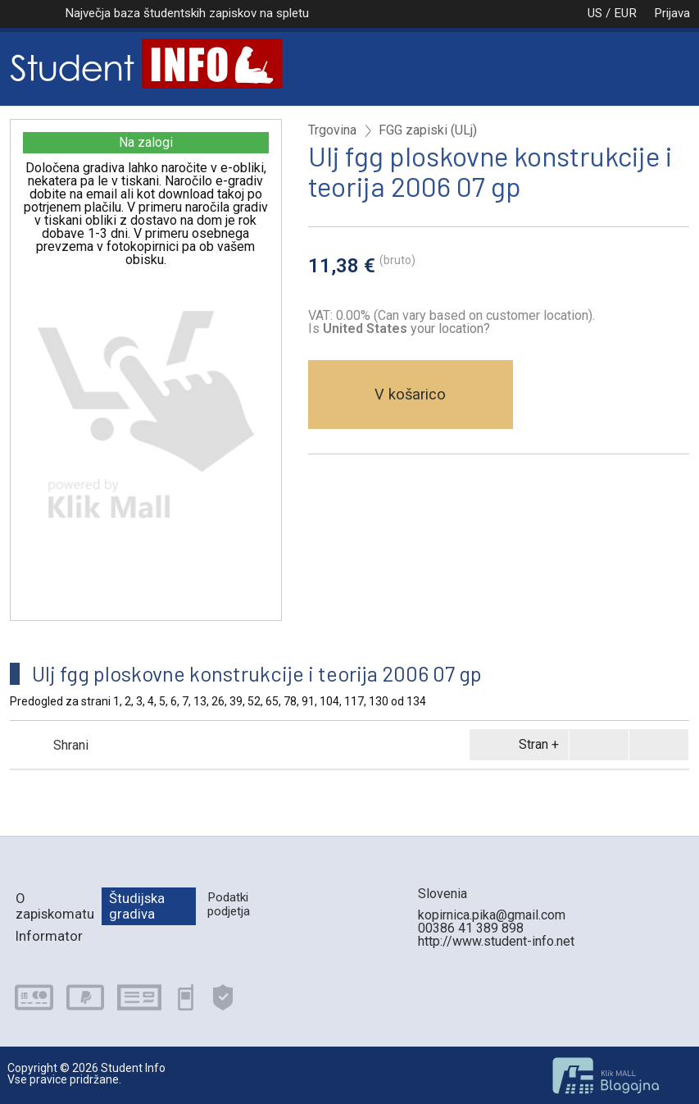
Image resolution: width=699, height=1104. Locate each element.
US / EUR (595, 13)
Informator (49, 936)
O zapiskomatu (55, 906)
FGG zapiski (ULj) (428, 130)
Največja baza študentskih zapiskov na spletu (187, 13)
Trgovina (332, 130)
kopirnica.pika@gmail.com (491, 915)
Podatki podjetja (228, 904)
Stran (516, 744)
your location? (406, 328)
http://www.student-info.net (496, 941)
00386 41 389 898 (471, 928)
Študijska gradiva (137, 906)
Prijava (672, 13)
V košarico (410, 394)
